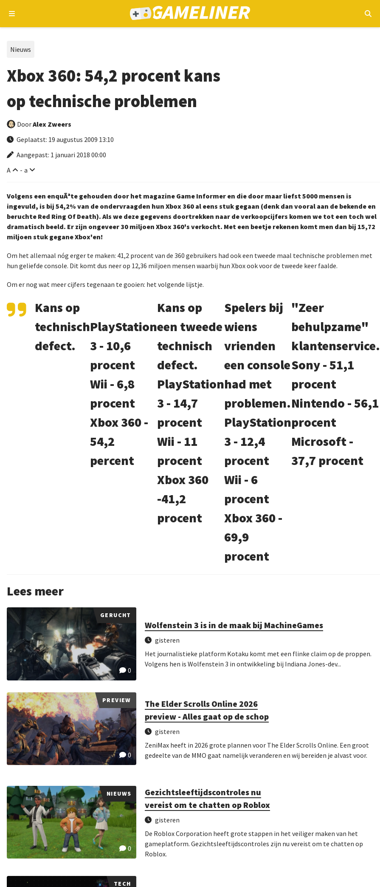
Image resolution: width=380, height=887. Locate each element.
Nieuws (20, 49)
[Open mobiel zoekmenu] (368, 14)
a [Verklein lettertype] (26, 170)
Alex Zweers (52, 124)
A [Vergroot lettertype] (9, 170)
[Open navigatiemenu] (12, 14)
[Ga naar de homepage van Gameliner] (190, 14)
